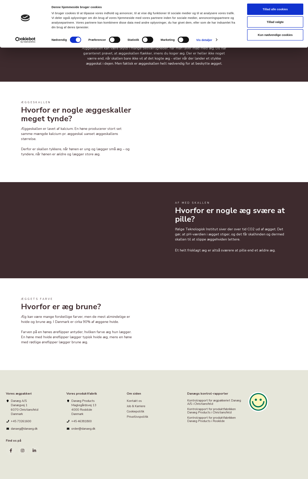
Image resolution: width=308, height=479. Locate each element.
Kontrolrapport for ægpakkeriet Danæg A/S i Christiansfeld (214, 402)
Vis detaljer (204, 41)
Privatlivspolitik (137, 417)
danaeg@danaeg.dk (24, 429)
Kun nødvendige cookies (275, 36)
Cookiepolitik (136, 411)
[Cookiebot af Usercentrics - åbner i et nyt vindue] (25, 41)
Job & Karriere (136, 406)
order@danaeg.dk (83, 429)
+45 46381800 (82, 421)
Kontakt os (134, 401)
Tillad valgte (275, 23)
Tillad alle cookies (275, 10)
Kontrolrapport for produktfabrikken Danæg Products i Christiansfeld (211, 411)
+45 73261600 (22, 421)
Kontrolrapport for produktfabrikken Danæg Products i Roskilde (211, 420)
